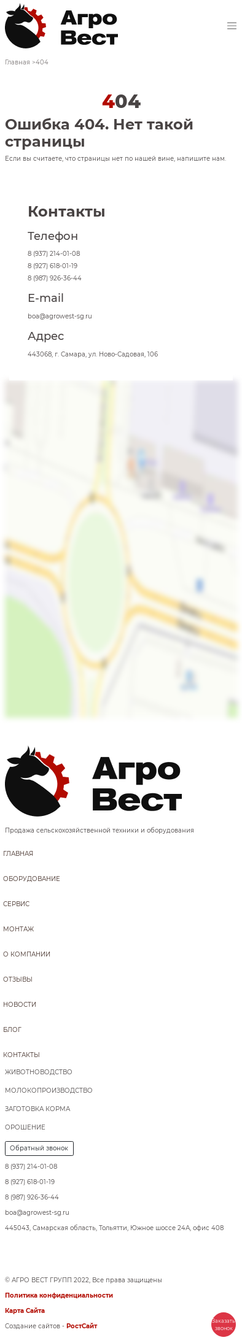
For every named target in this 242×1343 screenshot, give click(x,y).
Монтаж (18, 929)
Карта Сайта (25, 1311)
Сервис (16, 904)
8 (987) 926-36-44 (55, 278)
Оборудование (31, 879)
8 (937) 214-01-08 (54, 254)
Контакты (21, 1055)
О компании (26, 954)
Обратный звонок (39, 1148)
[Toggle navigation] (232, 26)
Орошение (25, 1127)
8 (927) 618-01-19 (52, 266)
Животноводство (38, 1072)
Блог (12, 1030)
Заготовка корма (37, 1109)
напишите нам (201, 159)
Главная (18, 854)
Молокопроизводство (49, 1091)
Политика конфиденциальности (59, 1295)
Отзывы (18, 979)
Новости (19, 1005)
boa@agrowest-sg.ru (60, 316)
